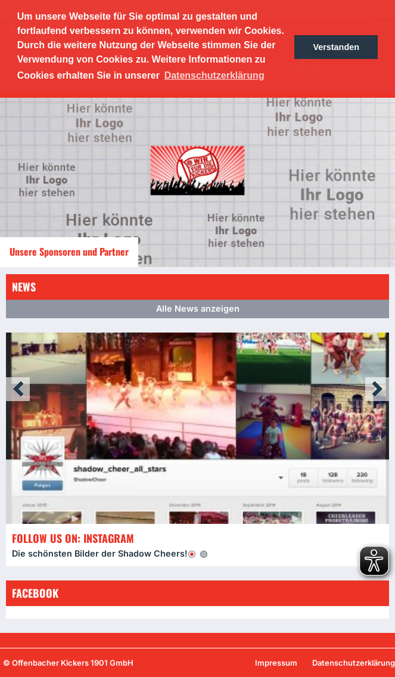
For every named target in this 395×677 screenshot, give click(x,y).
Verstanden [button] (336, 47)
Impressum (276, 662)
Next (377, 389)
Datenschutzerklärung (353, 662)
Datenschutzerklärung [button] (214, 75)
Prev (18, 389)
